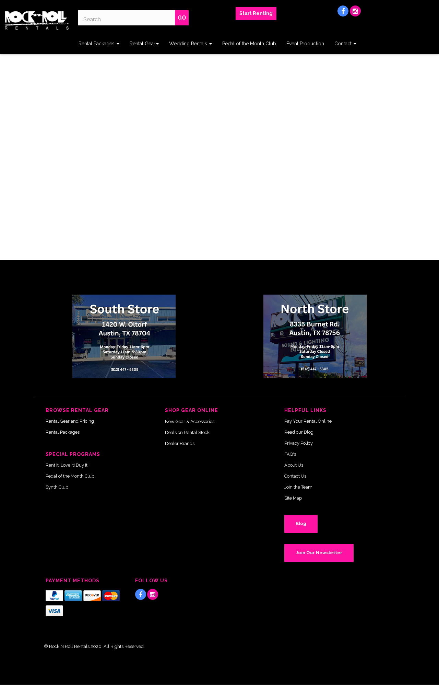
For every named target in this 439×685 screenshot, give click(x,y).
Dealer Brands (179, 443)
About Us (293, 465)
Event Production (305, 43)
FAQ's (290, 454)
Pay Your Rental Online (308, 421)
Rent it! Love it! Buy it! (67, 465)
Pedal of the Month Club (249, 43)
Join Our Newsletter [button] (319, 552)
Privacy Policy (298, 443)
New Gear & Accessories (189, 421)
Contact (345, 43)
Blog (301, 523)
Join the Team (298, 487)
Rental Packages (99, 43)
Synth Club (57, 487)
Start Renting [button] (256, 13)
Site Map (293, 498)
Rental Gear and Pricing (70, 421)
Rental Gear (144, 43)
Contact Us (295, 476)
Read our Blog (298, 432)
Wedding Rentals (190, 43)
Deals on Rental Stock (187, 432)
